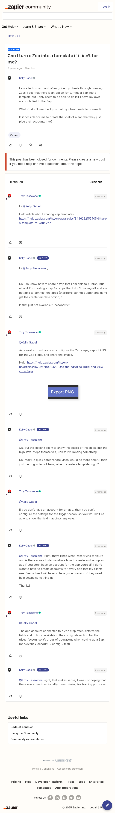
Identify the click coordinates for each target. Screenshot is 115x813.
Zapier (14, 135)
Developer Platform (49, 781)
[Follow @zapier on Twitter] (71, 797)
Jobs (81, 781)
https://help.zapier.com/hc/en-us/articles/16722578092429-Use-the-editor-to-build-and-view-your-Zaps (61, 367)
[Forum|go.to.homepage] (28, 6)
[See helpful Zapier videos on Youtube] (78, 797)
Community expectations (27, 739)
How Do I (14, 36)
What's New (62, 26)
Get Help (10, 26)
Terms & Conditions (43, 768)
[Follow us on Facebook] (50, 797)
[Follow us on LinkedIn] (57, 797)
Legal (93, 807)
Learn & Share (34, 26)
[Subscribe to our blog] (64, 797)
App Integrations (66, 787)
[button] (106, 6)
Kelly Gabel (26, 78)
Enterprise (96, 781)
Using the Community (24, 733)
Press (71, 781)
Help (28, 781)
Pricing (16, 781)
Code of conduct (21, 727)
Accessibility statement (70, 768)
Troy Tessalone (28, 196)
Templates (44, 787)
